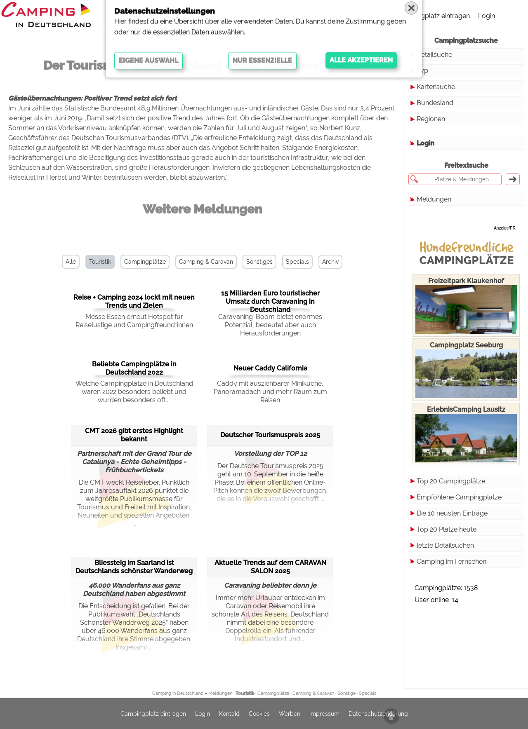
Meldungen (434, 199)
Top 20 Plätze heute (446, 529)
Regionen (431, 119)
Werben (289, 713)
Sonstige (346, 693)
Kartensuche (436, 87)
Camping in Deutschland (177, 693)
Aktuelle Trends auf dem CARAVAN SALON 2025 (270, 567)
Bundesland (435, 103)
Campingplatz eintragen (433, 16)
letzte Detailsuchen (445, 545)
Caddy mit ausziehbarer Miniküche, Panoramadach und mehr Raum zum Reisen (270, 392)
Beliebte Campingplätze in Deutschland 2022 (134, 368)
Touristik (100, 261)
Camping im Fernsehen (451, 561)
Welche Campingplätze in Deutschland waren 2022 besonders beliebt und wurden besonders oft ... (134, 392)
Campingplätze (145, 261)
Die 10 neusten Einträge (452, 513)
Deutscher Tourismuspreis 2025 (270, 435)
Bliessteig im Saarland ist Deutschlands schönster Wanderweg (134, 567)
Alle (71, 261)
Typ (422, 71)
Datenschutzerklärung (378, 713)
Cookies (259, 713)
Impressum (324, 713)
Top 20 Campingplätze (451, 481)
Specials (297, 261)
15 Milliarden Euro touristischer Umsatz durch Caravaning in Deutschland (270, 301)
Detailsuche (434, 55)
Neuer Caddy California (270, 368)
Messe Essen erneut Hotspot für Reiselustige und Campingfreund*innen (134, 321)
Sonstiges (259, 261)
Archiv (330, 261)
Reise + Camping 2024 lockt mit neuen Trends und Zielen (134, 301)
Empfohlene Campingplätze (459, 497)
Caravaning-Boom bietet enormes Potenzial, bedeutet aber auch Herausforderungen (270, 325)
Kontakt (229, 713)
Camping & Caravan (206, 261)
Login (486, 16)
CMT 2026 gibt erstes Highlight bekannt (134, 435)
